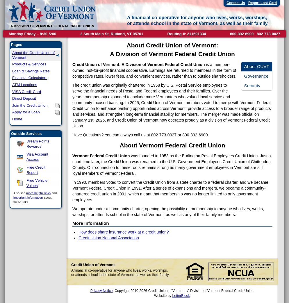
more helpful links (38, 193)
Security (252, 85)
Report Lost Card (262, 3)
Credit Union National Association (109, 238)
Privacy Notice (101, 291)
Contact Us (235, 3)
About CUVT (256, 66)
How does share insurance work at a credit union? (124, 232)
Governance (256, 76)
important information (28, 197)
